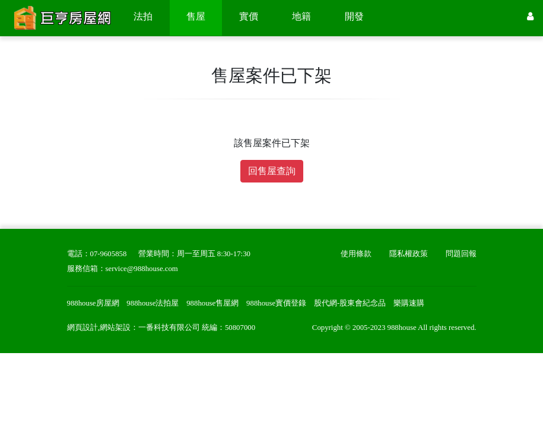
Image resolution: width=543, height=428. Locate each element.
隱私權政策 (408, 254)
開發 (354, 16)
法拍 (143, 16)
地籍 (301, 16)
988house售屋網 (212, 303)
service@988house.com (142, 269)
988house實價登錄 (276, 303)
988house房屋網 (93, 303)
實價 (248, 16)
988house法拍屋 (152, 303)
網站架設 (115, 327)
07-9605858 (108, 254)
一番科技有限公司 (169, 327)
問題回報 (461, 254)
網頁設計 (82, 327)
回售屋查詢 (272, 171)
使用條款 (356, 254)
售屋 (195, 16)
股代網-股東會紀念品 (350, 303)
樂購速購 (408, 303)
